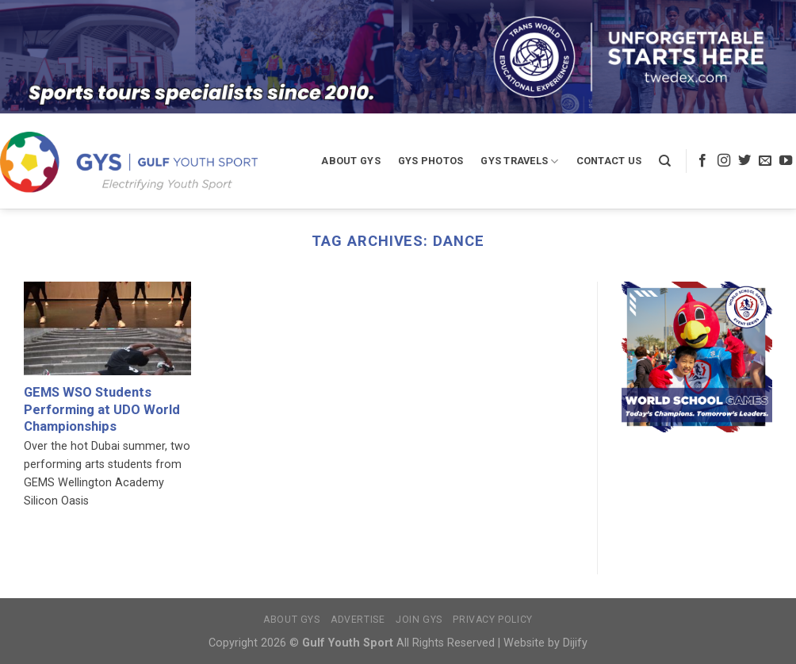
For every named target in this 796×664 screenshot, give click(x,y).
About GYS (350, 161)
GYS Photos (431, 161)
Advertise (358, 619)
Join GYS (419, 619)
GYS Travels (519, 161)
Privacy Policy (493, 619)
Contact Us (609, 161)
